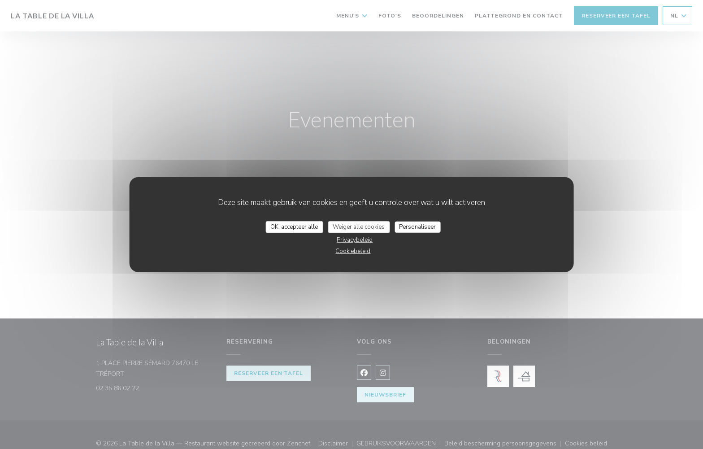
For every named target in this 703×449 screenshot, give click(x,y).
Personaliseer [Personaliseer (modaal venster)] (417, 226)
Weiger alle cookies (359, 226)
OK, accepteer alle (294, 226)
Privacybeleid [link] (355, 240)
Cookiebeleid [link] (352, 251)
